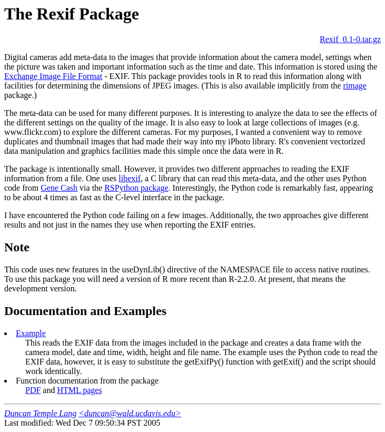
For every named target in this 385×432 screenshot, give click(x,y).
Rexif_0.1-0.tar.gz (350, 39)
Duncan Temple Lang (40, 413)
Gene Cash (59, 187)
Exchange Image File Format (53, 76)
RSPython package (136, 187)
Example (31, 333)
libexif (130, 178)
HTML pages (79, 390)
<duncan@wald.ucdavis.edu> (129, 413)
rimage (354, 85)
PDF (33, 390)
